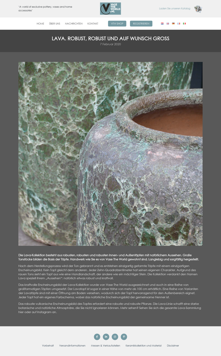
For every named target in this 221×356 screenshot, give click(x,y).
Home (40, 23)
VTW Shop (117, 23)
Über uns (54, 23)
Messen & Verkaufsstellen (105, 345)
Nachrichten (74, 23)
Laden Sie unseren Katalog (181, 8)
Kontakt (92, 23)
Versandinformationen (72, 345)
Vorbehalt (48, 345)
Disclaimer (173, 345)
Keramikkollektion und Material (143, 345)
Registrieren (141, 23)
